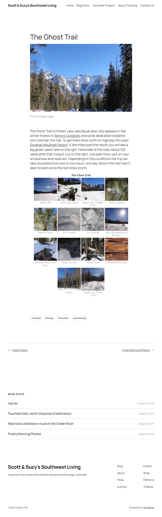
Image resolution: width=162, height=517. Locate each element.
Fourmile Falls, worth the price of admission (39, 413)
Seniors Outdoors (67, 135)
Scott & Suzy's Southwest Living (32, 5)
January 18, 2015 (146, 433)
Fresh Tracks (20, 350)
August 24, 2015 (146, 423)
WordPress (148, 507)
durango (49, 318)
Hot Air (13, 403)
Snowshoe (63, 318)
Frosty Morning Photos (136, 350)
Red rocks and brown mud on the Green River (41, 423)
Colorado (36, 318)
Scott (43, 116)
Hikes (51, 116)
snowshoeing (79, 318)
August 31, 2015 (146, 413)
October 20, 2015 (145, 403)
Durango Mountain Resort (49, 145)
